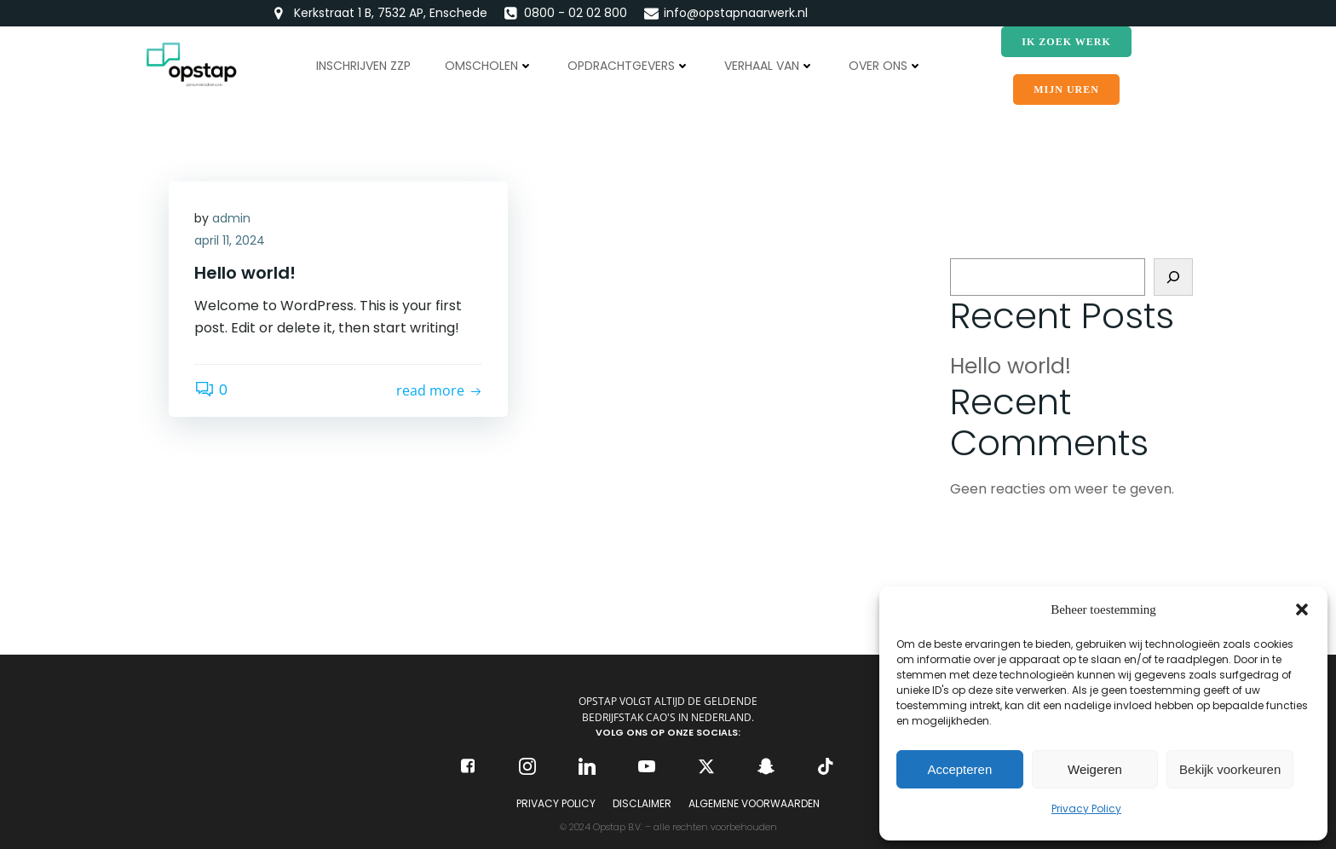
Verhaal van (769, 65)
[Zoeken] (1173, 277)
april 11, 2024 (229, 240)
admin (231, 218)
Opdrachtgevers (628, 65)
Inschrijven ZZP (363, 65)
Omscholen (489, 65)
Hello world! (1010, 366)
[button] (1301, 609)
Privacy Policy (1086, 808)
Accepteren (959, 769)
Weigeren (1095, 769)
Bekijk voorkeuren (1230, 769)
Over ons (886, 65)
